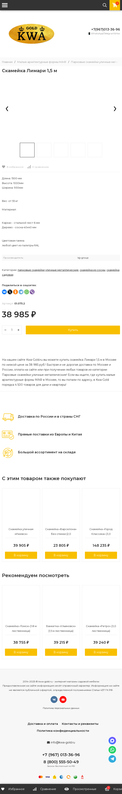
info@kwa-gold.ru (63, 743)
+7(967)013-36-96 (105, 29)
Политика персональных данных (61, 709)
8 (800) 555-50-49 (61, 762)
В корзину (21, 555)
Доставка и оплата (43, 724)
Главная (7, 62)
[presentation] (7, 109)
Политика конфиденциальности (63, 731)
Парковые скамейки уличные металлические (48, 269)
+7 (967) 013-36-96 (61, 755)
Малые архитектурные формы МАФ (41, 62)
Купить (73, 330)
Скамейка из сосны (92, 269)
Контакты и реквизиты (80, 724)
